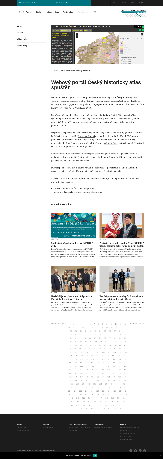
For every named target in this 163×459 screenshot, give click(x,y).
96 (110, 349)
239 (114, 395)
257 (100, 402)
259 (112, 402)
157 (81, 370)
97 (115, 349)
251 (124, 398)
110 (126, 352)
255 (89, 402)
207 (118, 384)
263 (77, 405)
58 (100, 338)
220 (69, 391)
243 (77, 398)
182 (98, 377)
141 (114, 363)
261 (123, 402)
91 (85, 349)
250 (118, 398)
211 (82, 388)
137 (92, 363)
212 (87, 388)
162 (108, 370)
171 (98, 373)
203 (94, 384)
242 (72, 398)
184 (108, 377)
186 (119, 377)
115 (92, 356)
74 (120, 342)
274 (86, 409)
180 (87, 377)
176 (125, 373)
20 (92, 328)
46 (100, 335)
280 (120, 409)
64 (71, 342)
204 (100, 384)
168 (81, 373)
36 (110, 331)
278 (109, 409)
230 (126, 391)
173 (109, 373)
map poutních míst (79, 139)
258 (106, 402)
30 (81, 331)
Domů (56, 71)
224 (92, 391)
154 (125, 366)
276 (98, 409)
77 (76, 345)
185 (114, 377)
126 (92, 359)
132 (125, 359)
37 (115, 331)
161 (103, 370)
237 (103, 395)
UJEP (141, 3)
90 (80, 349)
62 (120, 338)
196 (114, 381)
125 (87, 359)
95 (105, 349)
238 (109, 395)
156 (76, 370)
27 (126, 328)
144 (70, 366)
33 (95, 331)
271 (124, 405)
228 (114, 391)
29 (76, 331)
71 (105, 342)
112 (77, 356)
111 (71, 356)
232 (75, 395)
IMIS (132, 3)
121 (124, 356)
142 (120, 363)
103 (86, 352)
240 (120, 395)
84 (110, 345)
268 (106, 405)
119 (113, 356)
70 (101, 342)
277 (103, 409)
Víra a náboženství (86, 136)
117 (103, 356)
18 (83, 328)
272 (75, 409)
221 (75, 391)
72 (110, 342)
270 (118, 405)
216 (109, 388)
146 (81, 366)
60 (110, 338)
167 (76, 373)
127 (98, 359)
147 (87, 366)
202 (89, 384)
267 (101, 405)
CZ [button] (115, 3)
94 (100, 349)
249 (112, 398)
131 (120, 359)
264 (83, 405)
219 (125, 388)
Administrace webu (24, 450)
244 (83, 398)
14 (125, 324)
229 (120, 391)
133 (70, 363)
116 (98, 356)
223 (86, 391)
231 (69, 395)
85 (115, 345)
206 (112, 384)
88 (70, 349)
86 (120, 345)
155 (70, 370)
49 (115, 335)
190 (81, 381)
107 (109, 352)
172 (103, 373)
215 (103, 388)
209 (70, 388)
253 (78, 402)
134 (76, 363)
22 (102, 328)
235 (92, 395)
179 (81, 377)
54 (80, 338)
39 (124, 331)
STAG (124, 3)
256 (95, 402)
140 (109, 363)
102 (81, 352)
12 (116, 324)
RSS (33, 450)
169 (87, 373)
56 (90, 338)
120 (119, 356)
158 (87, 370)
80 (91, 345)
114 (87, 356)
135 (81, 363)
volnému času (110, 143)
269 (112, 405)
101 (76, 352)
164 (120, 370)
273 (80, 409)
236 (97, 395)
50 (120, 335)
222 (80, 391)
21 (97, 328)
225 (97, 391)
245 (89, 398)
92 (90, 349)
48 (110, 335)
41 (75, 335)
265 (89, 405)
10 (107, 324)
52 (71, 338)
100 (70, 352)
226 (103, 391)
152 (114, 366)
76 (71, 345)
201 (83, 384)
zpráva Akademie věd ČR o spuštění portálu (74, 188)
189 (75, 381)
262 (72, 405)
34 (100, 331)
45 (95, 335)
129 (109, 359)
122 (70, 359)
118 (108, 356)
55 (85, 338)
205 (106, 384)
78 (81, 345)
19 (87, 328)
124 (81, 359)
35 (105, 331)
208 (123, 384)
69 (96, 342)
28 (71, 331)
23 (107, 328)
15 (69, 328)
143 (125, 363)
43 (85, 335)
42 (80, 335)
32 (90, 331)
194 (103, 381)
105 (98, 352)
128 (103, 359)
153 (120, 366)
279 (115, 409)
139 (103, 363)
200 (77, 384)
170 (93, 373)
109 (120, 352)
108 (114, 352)
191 (87, 381)
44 (90, 335)
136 (87, 363)
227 (109, 391)
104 (92, 352)
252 (72, 402)
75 (125, 342)
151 (109, 366)
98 (120, 349)
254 (83, 402)
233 (80, 395)
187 (125, 377)
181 (92, 377)
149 (98, 366)
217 (114, 388)
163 (114, 370)
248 (106, 398)
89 (75, 349)
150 (104, 366)
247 (101, 398)
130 (114, 359)
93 (95, 349)
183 (103, 377)
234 (86, 395)
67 (86, 342)
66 (81, 342)
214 (98, 388)
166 (70, 373)
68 (91, 342)
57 (95, 338)
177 (70, 377)
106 (103, 352)
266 (95, 405)
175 (120, 373)
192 (92, 381)
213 (92, 388)
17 (78, 328)
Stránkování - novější (58, 324)
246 (95, 398)
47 (105, 335)
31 (85, 331)
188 (70, 381)
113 (82, 356)
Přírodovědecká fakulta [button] (35, 3)
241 (126, 395)
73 (115, 342)
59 (105, 338)
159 (92, 370)
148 (92, 366)
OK (95, 455)
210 (76, 388)
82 (100, 345)
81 (95, 345)
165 (125, 370)
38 (120, 331)
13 (120, 324)
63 (125, 338)
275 (92, 409)
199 (72, 384)
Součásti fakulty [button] (72, 3)
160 (98, 370)
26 (121, 328)
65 (76, 342)
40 (71, 335)
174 (114, 373)
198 (125, 381)
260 (117, 402)
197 (120, 381)
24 (112, 328)
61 (115, 338)
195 (109, 381)
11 (111, 324)
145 (76, 366)
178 (76, 377)
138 (98, 363)
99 (125, 349)
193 (97, 381)
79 (86, 345)
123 (76, 359)
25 (117, 328)
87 (124, 345)
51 (125, 335)
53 (75, 338)
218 (120, 388)
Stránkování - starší (137, 324)
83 (105, 345)
